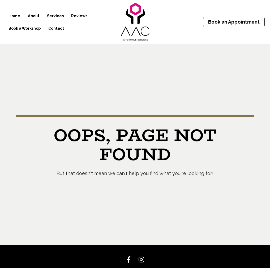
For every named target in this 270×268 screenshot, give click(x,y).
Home (14, 16)
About (34, 16)
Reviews (79, 16)
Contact (56, 28)
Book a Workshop (24, 28)
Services (55, 16)
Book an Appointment (234, 22)
